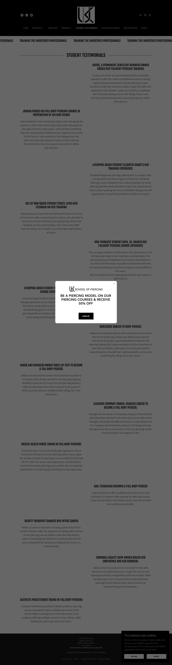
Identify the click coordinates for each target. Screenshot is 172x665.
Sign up (86, 316)
